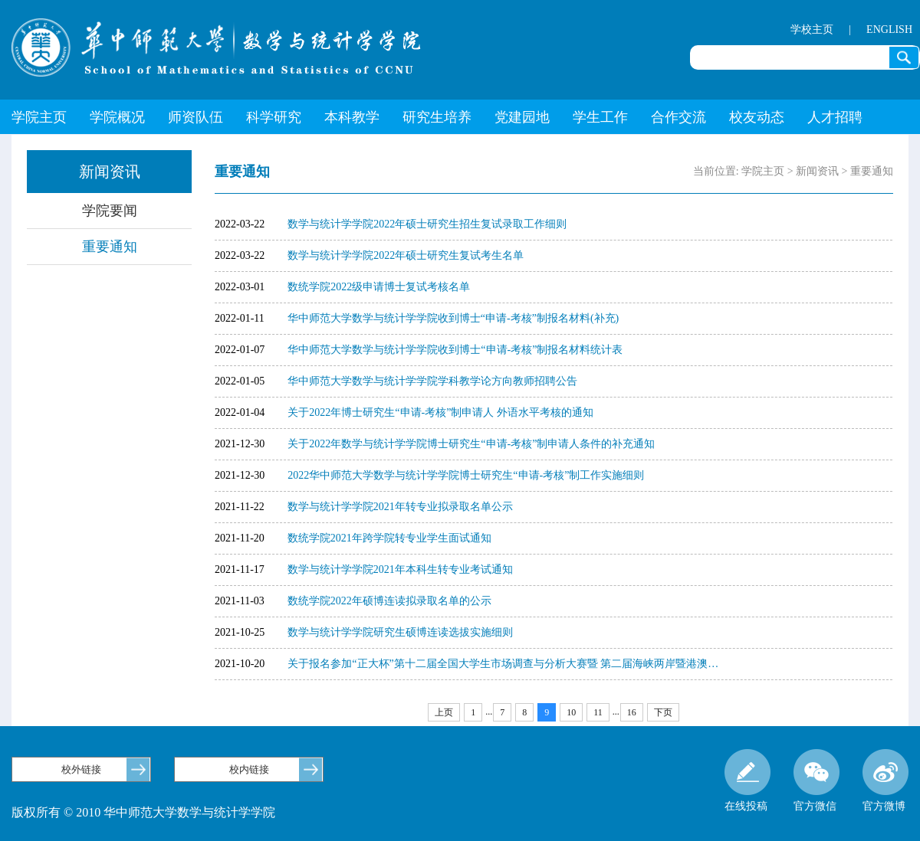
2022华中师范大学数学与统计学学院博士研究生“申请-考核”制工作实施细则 (466, 475)
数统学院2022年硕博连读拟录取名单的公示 (389, 601)
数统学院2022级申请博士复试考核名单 (379, 287)
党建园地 (522, 117)
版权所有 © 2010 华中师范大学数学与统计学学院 (143, 812)
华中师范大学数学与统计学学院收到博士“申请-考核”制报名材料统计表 (455, 349)
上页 (444, 712)
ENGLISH (889, 29)
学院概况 (117, 117)
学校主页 (811, 29)
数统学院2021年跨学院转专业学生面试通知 (389, 538)
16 (631, 712)
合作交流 (678, 117)
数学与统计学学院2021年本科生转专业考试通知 (400, 569)
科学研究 (273, 117)
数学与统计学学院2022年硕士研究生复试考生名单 (406, 255)
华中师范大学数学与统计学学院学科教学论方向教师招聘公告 (432, 381)
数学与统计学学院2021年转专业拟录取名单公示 (400, 506)
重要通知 (109, 246)
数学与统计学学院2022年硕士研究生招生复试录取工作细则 (427, 224)
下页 (663, 712)
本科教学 (352, 117)
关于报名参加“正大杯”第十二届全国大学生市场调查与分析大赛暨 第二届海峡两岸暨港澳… (503, 663)
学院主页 (39, 117)
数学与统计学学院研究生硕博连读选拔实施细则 (400, 632)
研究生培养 (437, 117)
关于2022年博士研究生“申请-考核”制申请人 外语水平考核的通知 (440, 412)
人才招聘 (835, 117)
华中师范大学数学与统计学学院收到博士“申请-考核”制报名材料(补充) (453, 318)
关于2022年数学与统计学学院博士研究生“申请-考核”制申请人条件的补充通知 (471, 444)
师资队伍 (195, 117)
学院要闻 (109, 210)
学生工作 (600, 117)
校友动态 (756, 117)
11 (598, 712)
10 (571, 712)
